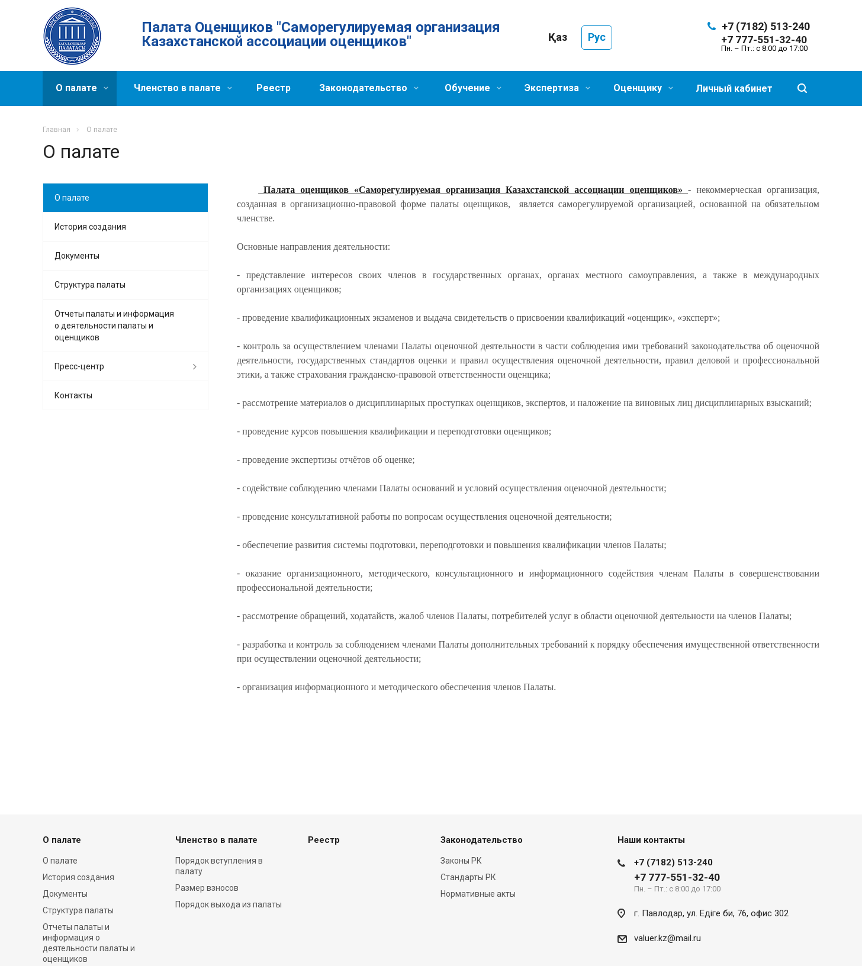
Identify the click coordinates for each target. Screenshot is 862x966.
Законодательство (369, 88)
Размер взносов (207, 888)
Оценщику (643, 88)
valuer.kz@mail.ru (667, 938)
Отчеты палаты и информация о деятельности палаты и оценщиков (114, 325)
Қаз (557, 37)
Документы (76, 255)
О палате (82, 88)
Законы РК (461, 860)
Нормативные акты (478, 894)
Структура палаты (90, 284)
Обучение (473, 88)
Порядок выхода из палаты (228, 904)
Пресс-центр (79, 366)
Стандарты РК (468, 877)
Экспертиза (557, 88)
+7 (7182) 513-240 (766, 26)
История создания (90, 226)
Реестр (273, 88)
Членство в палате (183, 88)
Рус (597, 37)
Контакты (73, 395)
